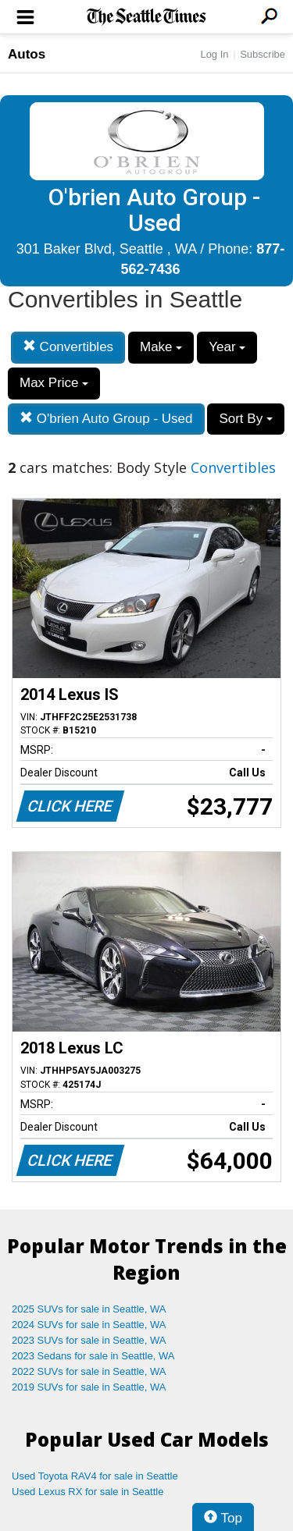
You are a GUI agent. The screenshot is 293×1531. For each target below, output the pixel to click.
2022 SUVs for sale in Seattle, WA (89, 1371)
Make (161, 346)
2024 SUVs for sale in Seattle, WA (89, 1324)
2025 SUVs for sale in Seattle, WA (89, 1309)
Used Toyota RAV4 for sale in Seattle (95, 1476)
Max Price (54, 382)
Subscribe (262, 54)
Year (227, 346)
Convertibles (68, 346)
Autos (26, 54)
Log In (214, 54)
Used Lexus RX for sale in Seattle (87, 1491)
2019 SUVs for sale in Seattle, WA (89, 1387)
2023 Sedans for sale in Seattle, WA (93, 1356)
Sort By (245, 418)
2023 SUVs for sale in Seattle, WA (89, 1340)
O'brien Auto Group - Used (106, 418)
